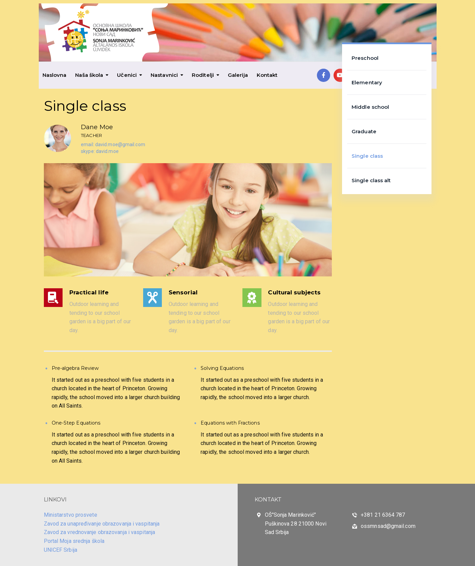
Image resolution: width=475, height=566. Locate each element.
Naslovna (55, 75)
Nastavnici (164, 75)
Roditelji (203, 75)
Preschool (365, 58)
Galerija (238, 75)
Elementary (367, 82)
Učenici (127, 75)
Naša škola (89, 75)
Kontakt (267, 75)
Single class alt (371, 180)
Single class (367, 156)
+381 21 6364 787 (383, 515)
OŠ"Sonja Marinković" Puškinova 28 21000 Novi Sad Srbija (295, 523)
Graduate (364, 131)
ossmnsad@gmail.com (388, 526)
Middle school (370, 107)
